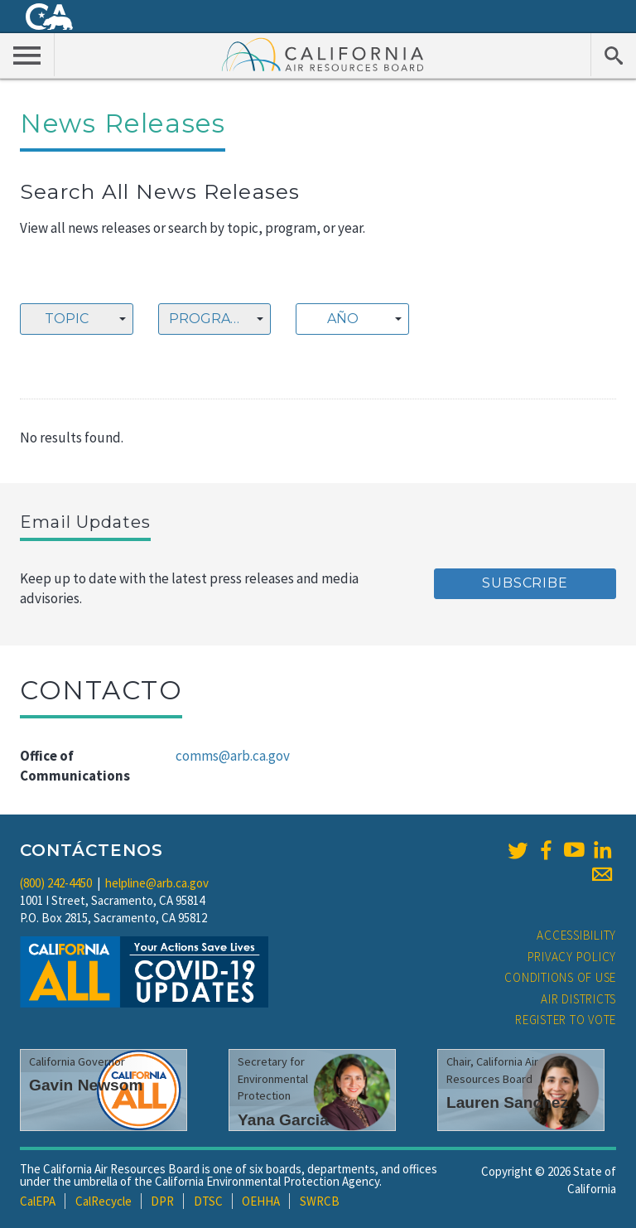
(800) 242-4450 (56, 883)
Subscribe (524, 583)
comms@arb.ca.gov (233, 756)
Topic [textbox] (67, 318)
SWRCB (320, 1201)
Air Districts (578, 999)
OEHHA (261, 1201)
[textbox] (348, 319)
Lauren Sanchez (507, 1102)
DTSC (208, 1201)
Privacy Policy (572, 957)
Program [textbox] (206, 318)
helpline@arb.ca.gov (157, 883)
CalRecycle (103, 1201)
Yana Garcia (283, 1120)
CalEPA (37, 1201)
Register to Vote (565, 1019)
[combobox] (76, 319)
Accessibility (576, 935)
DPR (162, 1201)
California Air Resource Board (322, 54)
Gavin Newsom (86, 1085)
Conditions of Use (560, 977)
